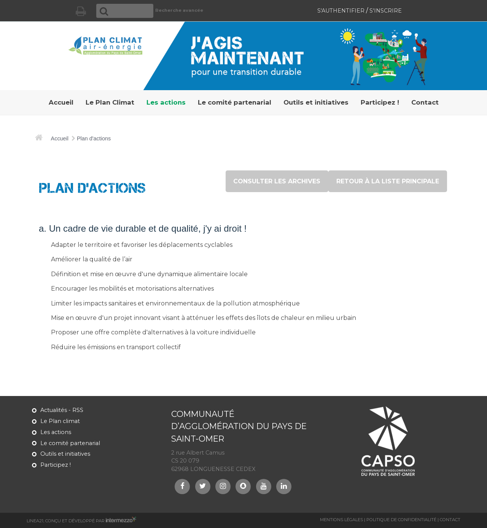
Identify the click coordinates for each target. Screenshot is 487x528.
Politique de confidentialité (401, 519)
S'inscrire (385, 10)
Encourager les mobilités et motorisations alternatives (132, 288)
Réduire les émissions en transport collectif (116, 347)
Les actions (55, 432)
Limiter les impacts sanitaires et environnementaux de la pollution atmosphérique (175, 303)
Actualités (53, 410)
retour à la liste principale (387, 181)
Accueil (59, 138)
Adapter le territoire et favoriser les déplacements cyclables (141, 244)
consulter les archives (276, 181)
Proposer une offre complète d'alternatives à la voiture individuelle (153, 332)
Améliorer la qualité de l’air (91, 259)
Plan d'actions (94, 138)
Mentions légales (341, 519)
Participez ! (55, 464)
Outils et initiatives (65, 453)
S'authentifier (340, 10)
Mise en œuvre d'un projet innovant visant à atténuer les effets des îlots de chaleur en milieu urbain (203, 317)
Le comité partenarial (70, 443)
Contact (450, 519)
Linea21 (35, 520)
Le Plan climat (60, 421)
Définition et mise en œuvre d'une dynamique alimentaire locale (149, 274)
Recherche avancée (179, 10)
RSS (77, 410)
